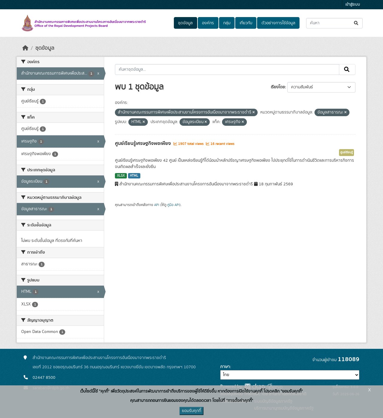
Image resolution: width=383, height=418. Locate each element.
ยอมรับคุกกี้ (191, 411)
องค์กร (208, 23)
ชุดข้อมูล (185, 23)
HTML (134, 175)
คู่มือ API (173, 205)
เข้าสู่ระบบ (352, 4)
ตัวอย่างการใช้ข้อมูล (278, 23)
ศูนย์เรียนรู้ (346, 152)
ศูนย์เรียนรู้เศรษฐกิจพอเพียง (143, 143)
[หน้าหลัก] (25, 48)
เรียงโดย (278, 87)
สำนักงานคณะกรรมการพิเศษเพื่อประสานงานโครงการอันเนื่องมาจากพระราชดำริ (99, 358)
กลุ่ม (226, 23)
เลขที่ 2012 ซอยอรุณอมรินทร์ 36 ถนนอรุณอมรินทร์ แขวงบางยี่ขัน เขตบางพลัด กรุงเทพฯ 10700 (114, 367)
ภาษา (225, 367)
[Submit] (356, 23)
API (156, 205)
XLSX (121, 175)
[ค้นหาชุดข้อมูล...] (334, 23)
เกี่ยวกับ (246, 23)
